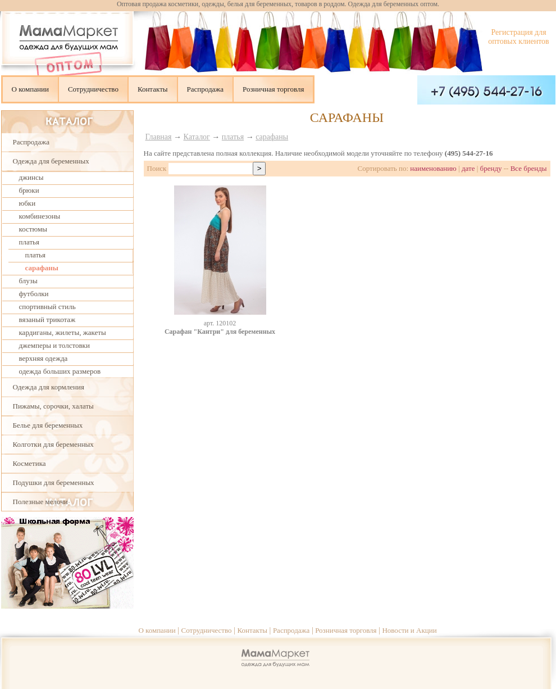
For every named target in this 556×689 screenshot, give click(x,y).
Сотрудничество (93, 89)
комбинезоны (40, 216)
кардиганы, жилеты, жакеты (62, 332)
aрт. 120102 (220, 323)
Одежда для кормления (48, 387)
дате (468, 168)
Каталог (197, 137)
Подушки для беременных (53, 482)
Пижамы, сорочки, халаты (53, 406)
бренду (491, 168)
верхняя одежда (43, 358)
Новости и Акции (409, 630)
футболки (34, 293)
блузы (28, 280)
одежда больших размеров (60, 371)
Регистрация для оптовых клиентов (518, 37)
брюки (29, 190)
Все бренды (529, 168)
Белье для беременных (48, 425)
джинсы (31, 177)
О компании (30, 89)
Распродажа (205, 89)
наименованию (433, 168)
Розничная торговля (273, 89)
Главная (158, 137)
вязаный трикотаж (47, 319)
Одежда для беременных (51, 161)
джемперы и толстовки (54, 345)
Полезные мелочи (40, 501)
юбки (27, 203)
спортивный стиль (47, 306)
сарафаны (41, 268)
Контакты (153, 89)
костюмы (33, 229)
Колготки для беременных (53, 444)
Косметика (29, 463)
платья (29, 242)
